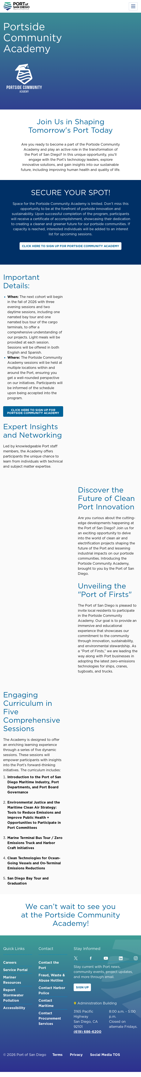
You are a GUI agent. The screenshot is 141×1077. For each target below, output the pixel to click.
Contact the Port (49, 965)
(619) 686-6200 (87, 1031)
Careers (9, 962)
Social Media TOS (105, 1054)
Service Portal (15, 969)
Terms (57, 1054)
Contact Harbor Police (52, 990)
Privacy (76, 1054)
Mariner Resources (12, 980)
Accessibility (14, 1007)
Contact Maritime (46, 1003)
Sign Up (82, 987)
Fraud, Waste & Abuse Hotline (52, 978)
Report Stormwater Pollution (13, 995)
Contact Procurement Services (50, 1018)
